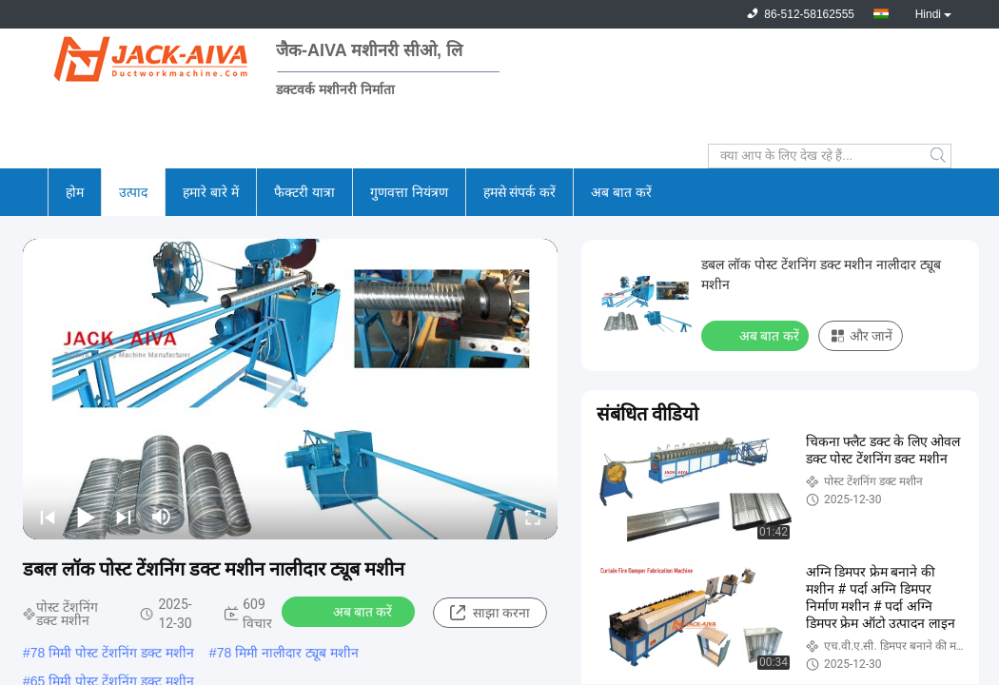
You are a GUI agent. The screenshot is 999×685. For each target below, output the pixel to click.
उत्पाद (133, 192)
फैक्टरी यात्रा (304, 192)
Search (939, 156)
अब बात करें (621, 192)
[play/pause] (86, 516)
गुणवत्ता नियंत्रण (409, 192)
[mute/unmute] (162, 516)
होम (75, 192)
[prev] (48, 516)
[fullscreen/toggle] (533, 516)
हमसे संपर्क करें (520, 192)
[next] (124, 516)
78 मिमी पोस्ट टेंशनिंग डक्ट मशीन (112, 652)
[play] (290, 389)
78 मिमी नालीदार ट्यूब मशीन (288, 652)
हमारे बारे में (211, 192)
